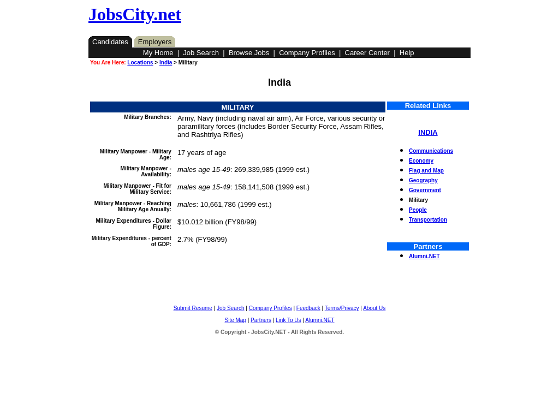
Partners (261, 320)
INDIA (427, 132)
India (165, 62)
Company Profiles (307, 53)
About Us (374, 308)
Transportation (428, 220)
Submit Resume (193, 308)
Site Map (235, 320)
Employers (154, 42)
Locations (140, 62)
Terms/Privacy (342, 308)
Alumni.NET (424, 256)
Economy (421, 161)
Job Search (201, 53)
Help (407, 53)
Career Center (367, 53)
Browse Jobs (249, 53)
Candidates (110, 42)
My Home (158, 53)
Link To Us (288, 320)
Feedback (308, 308)
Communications (431, 151)
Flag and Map (426, 171)
